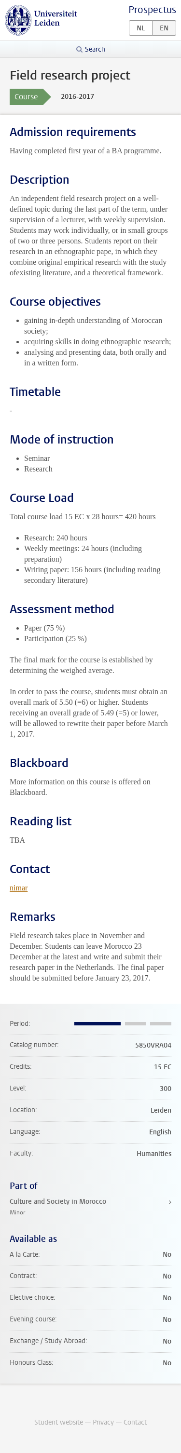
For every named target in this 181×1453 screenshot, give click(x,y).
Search (95, 49)
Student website (58, 1422)
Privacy (103, 1422)
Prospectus (152, 9)
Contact (135, 1422)
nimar (19, 888)
